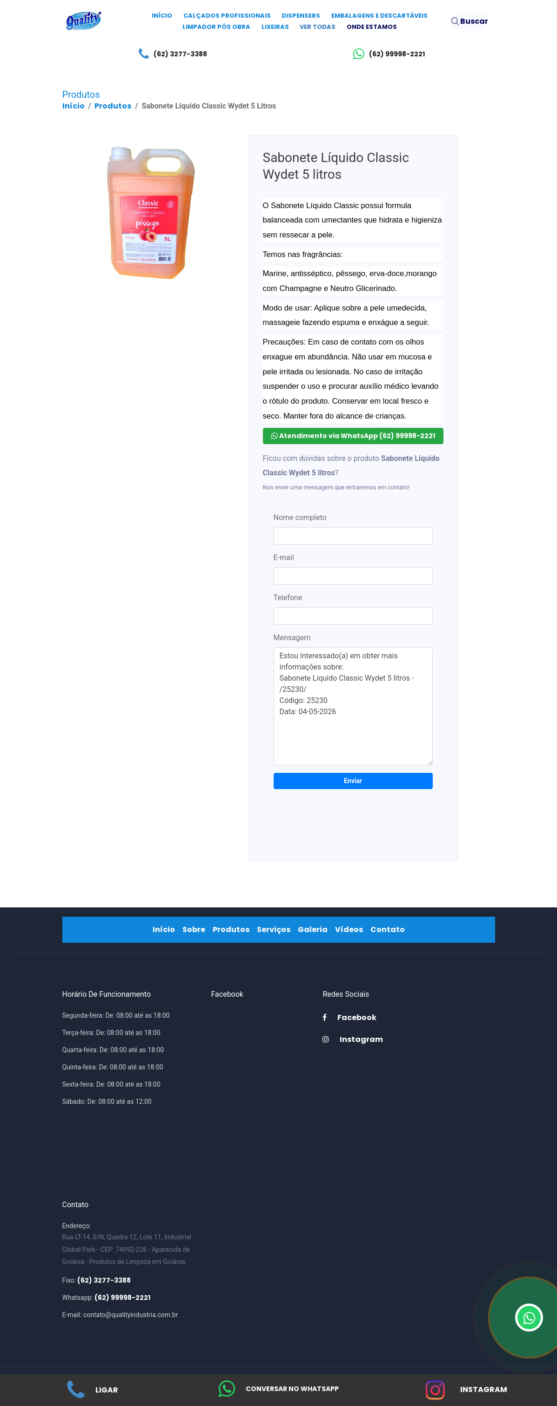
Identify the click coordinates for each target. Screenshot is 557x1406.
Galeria (314, 929)
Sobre (195, 929)
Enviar (353, 780)
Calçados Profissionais (227, 15)
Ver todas (318, 26)
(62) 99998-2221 (387, 54)
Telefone (288, 597)
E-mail (284, 557)
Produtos (112, 106)
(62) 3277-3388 (170, 54)
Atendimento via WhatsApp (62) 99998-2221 (353, 435)
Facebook (349, 1017)
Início (162, 15)
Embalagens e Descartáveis (379, 15)
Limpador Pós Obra (216, 26)
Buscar (469, 21)
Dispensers (301, 15)
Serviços (275, 929)
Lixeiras (275, 26)
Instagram (464, 1395)
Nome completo (300, 517)
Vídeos (351, 929)
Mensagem (292, 637)
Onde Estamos (372, 26)
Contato (389, 929)
